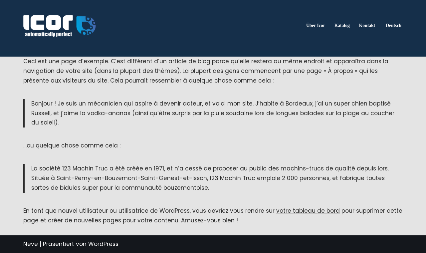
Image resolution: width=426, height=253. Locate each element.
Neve (30, 244)
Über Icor (315, 25)
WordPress (103, 244)
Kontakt (367, 25)
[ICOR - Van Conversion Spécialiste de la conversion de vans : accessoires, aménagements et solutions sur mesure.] (59, 25)
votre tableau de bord (308, 211)
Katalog (342, 25)
